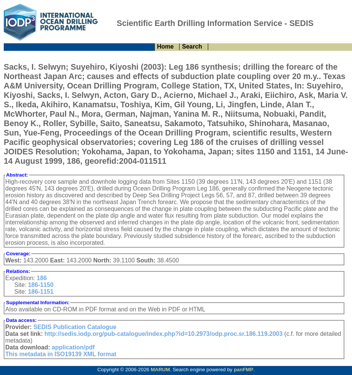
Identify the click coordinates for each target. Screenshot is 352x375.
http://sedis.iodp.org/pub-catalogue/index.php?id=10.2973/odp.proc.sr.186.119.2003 (163, 334)
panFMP (243, 369)
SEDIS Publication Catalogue (75, 327)
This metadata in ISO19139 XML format (60, 354)
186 (42, 278)
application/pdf (73, 347)
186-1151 (40, 291)
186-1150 (40, 285)
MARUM (160, 369)
